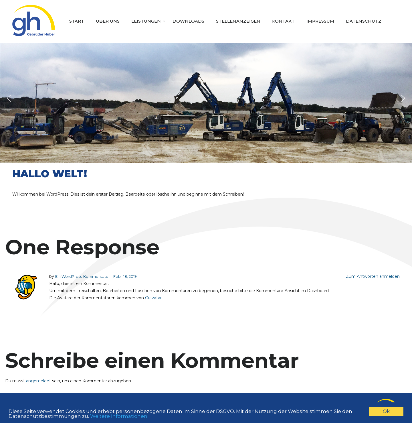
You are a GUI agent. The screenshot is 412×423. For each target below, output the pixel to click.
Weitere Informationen (118, 416)
